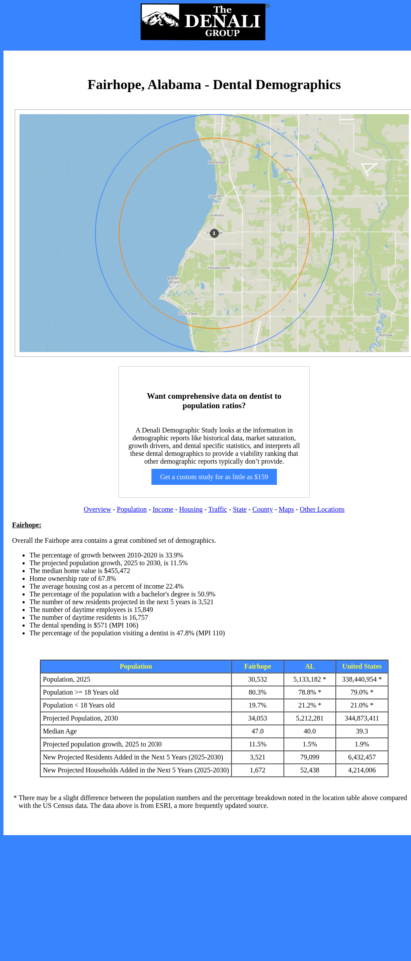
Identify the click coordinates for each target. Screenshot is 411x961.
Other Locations (322, 509)
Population (132, 509)
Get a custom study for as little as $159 (214, 476)
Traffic (217, 509)
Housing (190, 509)
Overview (97, 509)
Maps (286, 509)
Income (163, 509)
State (240, 509)
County (263, 509)
